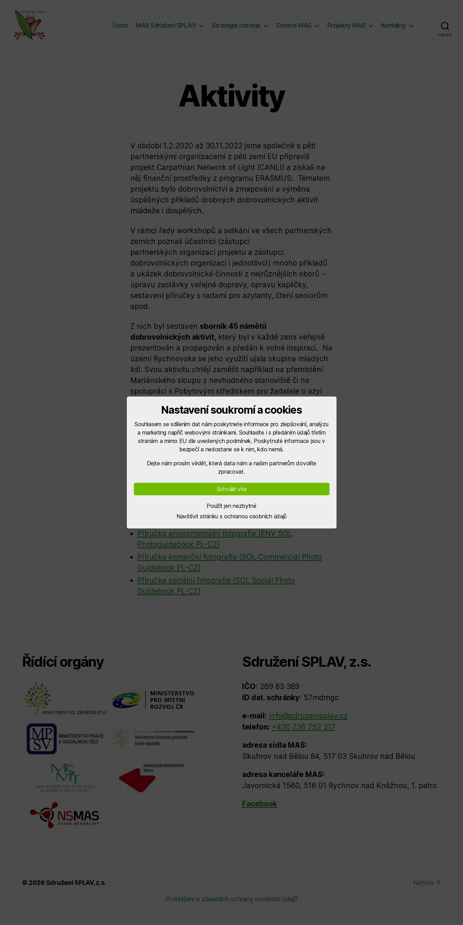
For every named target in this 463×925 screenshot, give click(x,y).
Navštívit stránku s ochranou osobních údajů (231, 516)
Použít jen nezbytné (231, 505)
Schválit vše (232, 489)
